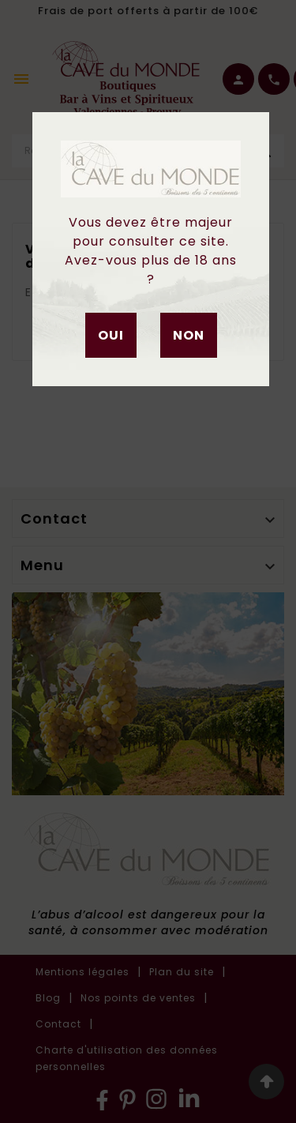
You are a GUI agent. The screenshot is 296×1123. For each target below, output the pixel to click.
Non (188, 335)
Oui (111, 335)
